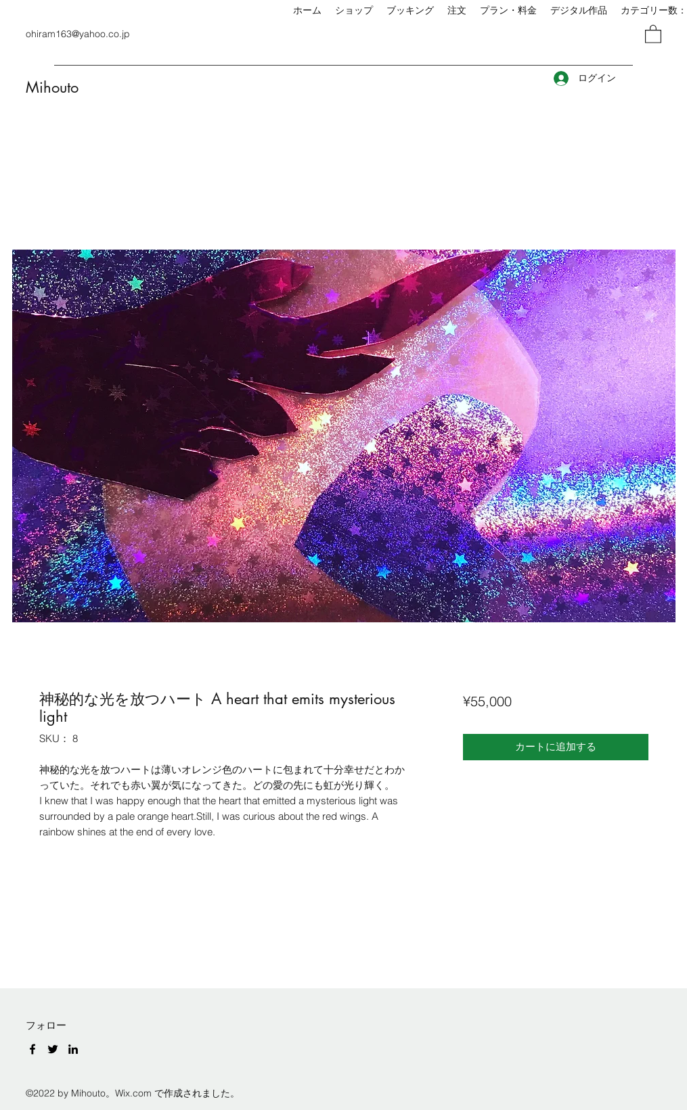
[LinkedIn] (73, 1049)
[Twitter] (53, 1049)
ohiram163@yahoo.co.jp (78, 34)
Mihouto (52, 87)
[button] (653, 33)
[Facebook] (32, 1049)
